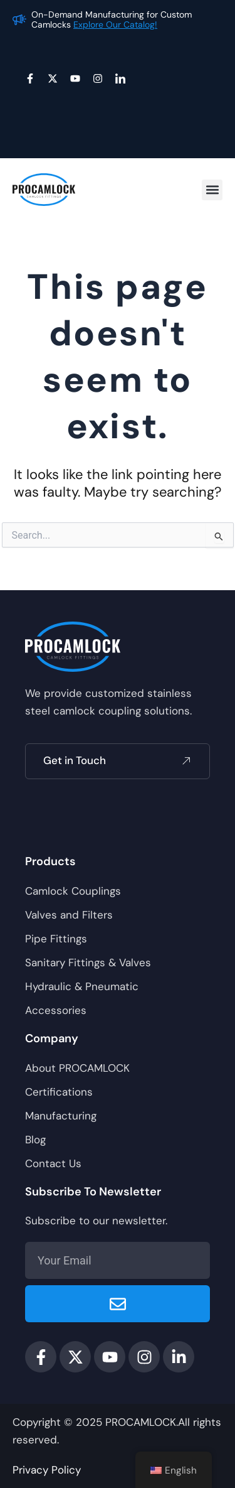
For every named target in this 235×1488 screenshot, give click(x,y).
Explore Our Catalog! (115, 24)
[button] (212, 190)
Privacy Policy (47, 1470)
